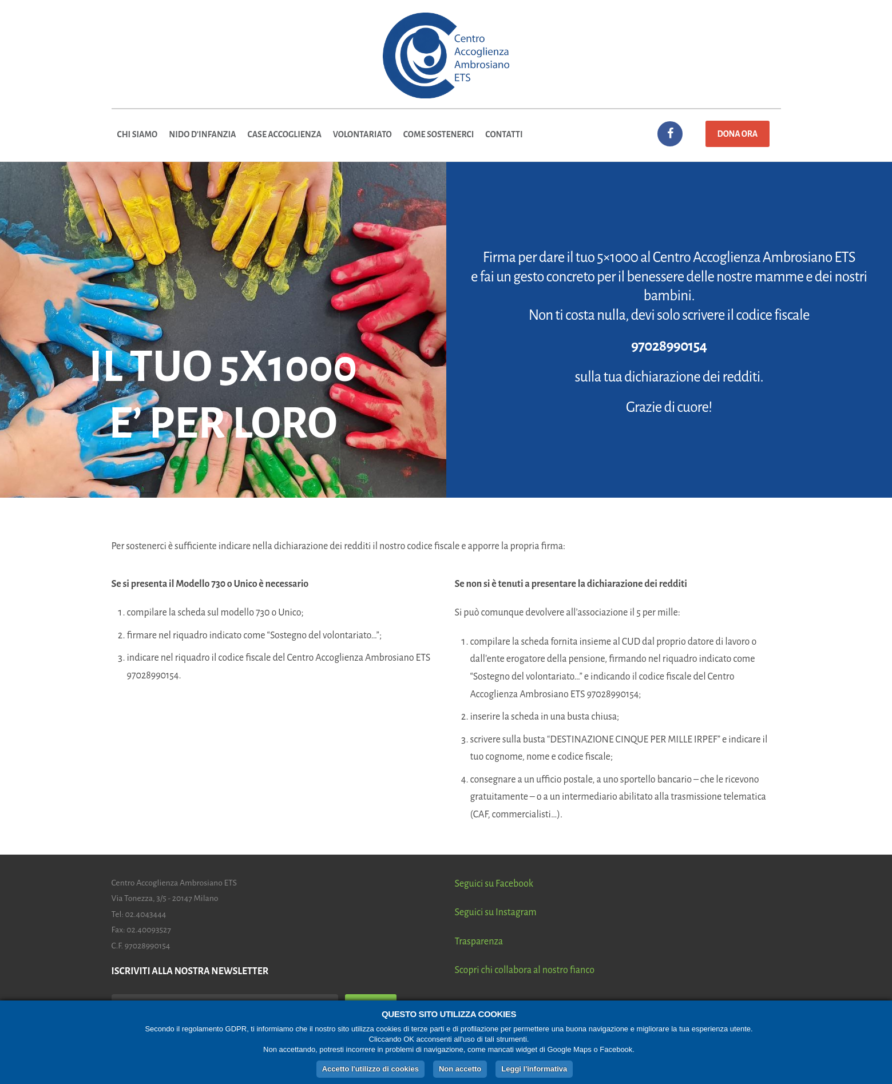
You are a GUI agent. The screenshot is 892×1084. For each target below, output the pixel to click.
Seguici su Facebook (494, 884)
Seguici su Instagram (496, 912)
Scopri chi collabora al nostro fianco (525, 970)
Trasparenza (479, 941)
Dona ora (737, 133)
